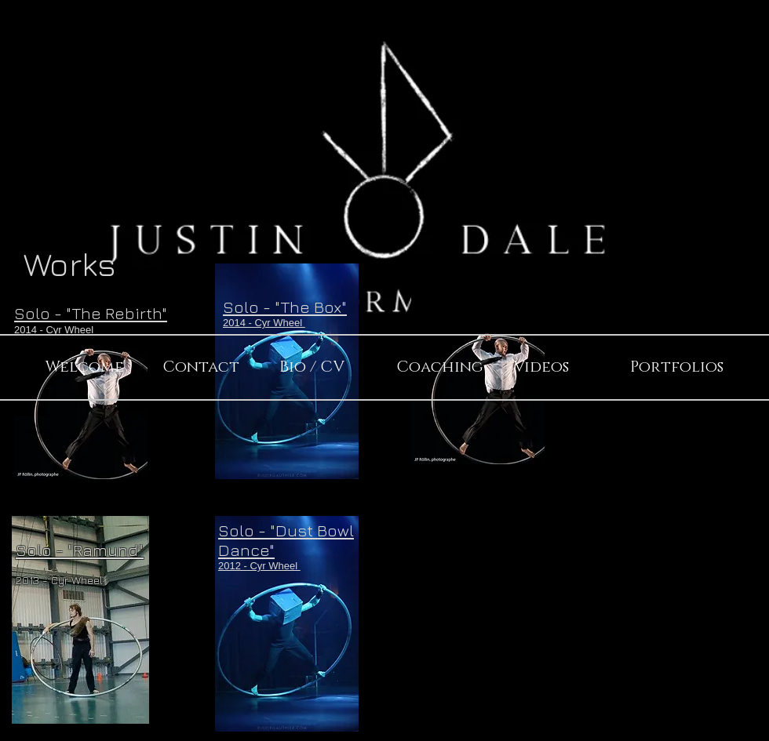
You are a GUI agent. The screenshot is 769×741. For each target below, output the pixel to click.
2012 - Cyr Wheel (259, 566)
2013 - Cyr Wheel (61, 580)
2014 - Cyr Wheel (53, 330)
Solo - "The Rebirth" (90, 313)
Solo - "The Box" (285, 307)
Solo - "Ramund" (80, 550)
